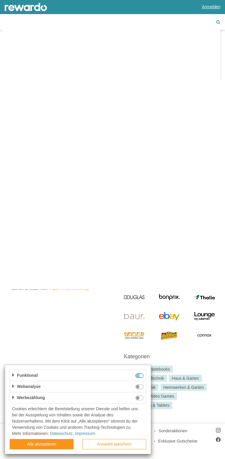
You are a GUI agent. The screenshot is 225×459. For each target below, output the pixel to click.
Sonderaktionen (172, 430)
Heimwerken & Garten (183, 387)
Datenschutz (61, 433)
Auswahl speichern (114, 444)
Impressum (85, 433)
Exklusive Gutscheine (177, 441)
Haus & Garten (185, 378)
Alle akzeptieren (41, 444)
